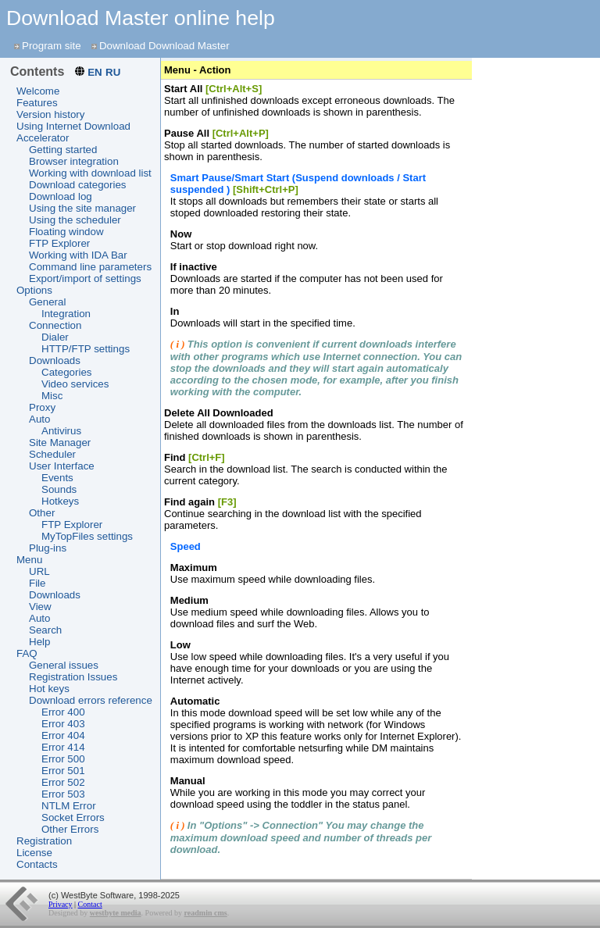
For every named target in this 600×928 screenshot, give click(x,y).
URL (39, 571)
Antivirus (61, 431)
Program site (51, 46)
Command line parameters (90, 267)
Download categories (77, 185)
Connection (55, 325)
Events (57, 478)
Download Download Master (164, 46)
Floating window (66, 231)
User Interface (62, 466)
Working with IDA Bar (78, 255)
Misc (51, 396)
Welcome (37, 91)
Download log (60, 196)
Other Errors (69, 829)
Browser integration (74, 161)
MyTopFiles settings (87, 536)
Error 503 (63, 794)
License (34, 852)
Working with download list (90, 173)
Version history (50, 114)
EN (95, 72)
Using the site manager (82, 208)
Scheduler (52, 454)
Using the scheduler (75, 220)
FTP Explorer (59, 243)
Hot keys (49, 688)
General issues (63, 665)
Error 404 (63, 735)
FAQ (27, 653)
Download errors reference (90, 700)
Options (34, 290)
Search (45, 630)
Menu (29, 560)
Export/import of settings (85, 278)
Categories (66, 372)
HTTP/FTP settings (85, 349)
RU (112, 72)
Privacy (60, 904)
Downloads (54, 360)
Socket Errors (73, 817)
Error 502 (63, 782)
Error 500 (63, 759)
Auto (39, 419)
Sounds (59, 489)
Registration (44, 841)
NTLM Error (68, 806)
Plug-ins (47, 548)
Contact (90, 904)
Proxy (42, 407)
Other (42, 513)
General (47, 302)
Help (39, 642)
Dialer (55, 337)
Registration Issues (73, 677)
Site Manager (60, 442)
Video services (75, 384)
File (37, 583)
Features (37, 103)
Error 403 (63, 724)
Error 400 (63, 712)
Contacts (37, 864)
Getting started (63, 149)
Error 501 (63, 770)
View (40, 606)
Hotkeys (60, 501)
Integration (66, 313)
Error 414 (63, 747)
